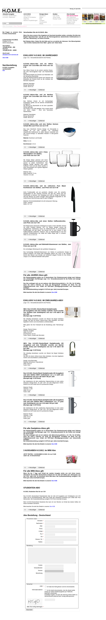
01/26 (102, 21)
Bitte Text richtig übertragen (35, 608)
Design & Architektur (30, 17)
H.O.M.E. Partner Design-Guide (72, 21)
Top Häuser (27, 15)
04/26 (85, 21)
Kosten (40, 568)
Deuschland (92, 23)
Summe (40, 573)
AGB (41, 591)
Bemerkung (39, 576)
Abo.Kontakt (7, 26)
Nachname (39, 523)
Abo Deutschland (72, 15)
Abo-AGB (54, 292)
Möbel (41, 17)
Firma (40, 528)
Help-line (26, 19)
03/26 (90, 21)
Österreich (98, 23)
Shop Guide (56, 17)
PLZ (41, 534)
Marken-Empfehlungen (31, 20)
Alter (41, 526)
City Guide (56, 15)
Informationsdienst (37, 595)
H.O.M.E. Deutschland (9, 15)
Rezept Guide (57, 19)
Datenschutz (70, 23)
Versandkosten (38, 571)
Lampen (41, 20)
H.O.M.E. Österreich (9, 17)
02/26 (96, 21)
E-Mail (41, 531)
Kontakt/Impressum (73, 19)
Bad (40, 19)
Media (41, 23)
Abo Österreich (71, 17)
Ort (42, 536)
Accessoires (43, 22)
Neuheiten (42, 15)
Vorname (40, 520)
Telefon (40, 542)
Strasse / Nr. (39, 539)
